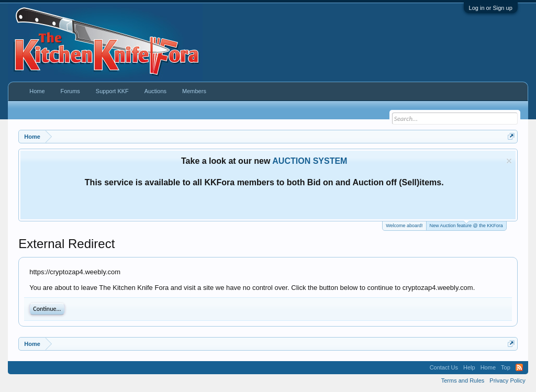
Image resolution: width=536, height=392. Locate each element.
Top (505, 367)
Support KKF (112, 91)
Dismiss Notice (509, 161)
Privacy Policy (507, 380)
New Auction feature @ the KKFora (466, 224)
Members (194, 91)
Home (36, 91)
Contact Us (444, 367)
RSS (519, 367)
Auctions (155, 91)
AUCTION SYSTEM (309, 160)
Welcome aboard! (404, 225)
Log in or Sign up (490, 8)
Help (469, 367)
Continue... (47, 308)
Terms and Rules (463, 380)
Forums (70, 91)
